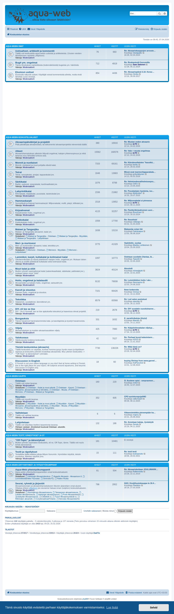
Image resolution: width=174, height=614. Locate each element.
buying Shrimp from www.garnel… (140, 361)
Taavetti (136, 259)
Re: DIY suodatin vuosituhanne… (139, 309)
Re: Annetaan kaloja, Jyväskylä (138, 422)
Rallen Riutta (62, 478)
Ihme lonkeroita (131, 290)
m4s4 (135, 383)
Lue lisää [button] (112, 607)
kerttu (135, 165)
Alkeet (18, 151)
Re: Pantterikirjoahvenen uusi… (139, 210)
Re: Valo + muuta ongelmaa (137, 151)
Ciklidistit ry (45, 497)
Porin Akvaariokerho (71, 494)
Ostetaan (20, 381)
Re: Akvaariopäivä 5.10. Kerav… (139, 72)
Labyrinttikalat (23, 191)
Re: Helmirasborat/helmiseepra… (139, 181)
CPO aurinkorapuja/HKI (135, 396)
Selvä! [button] (153, 607)
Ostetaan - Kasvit (65, 388)
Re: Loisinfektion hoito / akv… (138, 280)
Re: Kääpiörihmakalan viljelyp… (139, 328)
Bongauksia (22, 318)
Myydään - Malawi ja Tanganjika (39, 408)
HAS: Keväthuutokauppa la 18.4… (140, 483)
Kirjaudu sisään (13, 507)
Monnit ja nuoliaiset (26, 162)
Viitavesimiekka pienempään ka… (140, 412)
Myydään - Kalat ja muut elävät (40, 404)
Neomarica (137, 282)
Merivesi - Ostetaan (35, 250)
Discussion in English (27, 361)
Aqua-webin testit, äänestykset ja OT (25, 435)
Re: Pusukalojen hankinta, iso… (139, 191)
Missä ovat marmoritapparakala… (140, 172)
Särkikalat (20, 181)
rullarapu (137, 222)
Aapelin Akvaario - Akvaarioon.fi (66, 476)
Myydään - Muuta (58, 406)
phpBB (85, 599)
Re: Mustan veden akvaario (137, 142)
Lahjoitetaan (22, 422)
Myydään (20, 396)
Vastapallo (137, 53)
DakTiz (97, 533)
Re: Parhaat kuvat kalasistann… (139, 337)
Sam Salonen (139, 64)
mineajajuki (138, 271)
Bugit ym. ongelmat (26, 62)
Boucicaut (137, 212)
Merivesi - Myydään (56, 250)
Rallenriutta (138, 471)
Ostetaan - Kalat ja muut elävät (40, 388)
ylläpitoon (33, 488)
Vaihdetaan (21, 412)
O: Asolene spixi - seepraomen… (139, 381)
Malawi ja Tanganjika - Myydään (72, 236)
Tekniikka (20, 299)
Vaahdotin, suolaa (132, 243)
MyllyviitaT (137, 193)
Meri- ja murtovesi (25, 243)
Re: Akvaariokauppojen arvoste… (140, 51)
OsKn (135, 184)
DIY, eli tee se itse (25, 309)
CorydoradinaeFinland (44, 499)
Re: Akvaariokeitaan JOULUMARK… (141, 469)
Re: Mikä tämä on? (133, 347)
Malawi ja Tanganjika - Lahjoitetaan (31, 238)
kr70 (135, 144)
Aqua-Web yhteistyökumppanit (32, 469)
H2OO (135, 339)
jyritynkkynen (138, 174)
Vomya (136, 292)
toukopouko (138, 454)
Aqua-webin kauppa (16, 376)
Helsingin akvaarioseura (48, 494)
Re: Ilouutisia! (130, 220)
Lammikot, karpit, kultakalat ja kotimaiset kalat (41, 257)
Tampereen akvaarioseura (65, 492)
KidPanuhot (138, 363)
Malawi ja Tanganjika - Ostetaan (41, 236)
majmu (136, 415)
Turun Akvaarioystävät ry (64, 497)
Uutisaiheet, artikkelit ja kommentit (35, 51)
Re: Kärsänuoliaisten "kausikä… (139, 162)
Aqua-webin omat (15, 46)
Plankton (137, 485)
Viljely (18, 328)
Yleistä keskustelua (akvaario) (32, 347)
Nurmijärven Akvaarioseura (39, 492)
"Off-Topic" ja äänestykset (30, 440)
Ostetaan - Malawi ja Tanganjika (39, 392)
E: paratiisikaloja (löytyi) (135, 318)
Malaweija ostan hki (133, 229)
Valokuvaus (21, 337)
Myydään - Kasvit (65, 404)
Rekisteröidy (32, 507)
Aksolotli (128, 268)
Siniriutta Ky (47, 478)
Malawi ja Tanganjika (27, 229)
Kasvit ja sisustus (25, 290)
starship (136, 301)
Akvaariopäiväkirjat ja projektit (32, 142)
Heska (135, 74)
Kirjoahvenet (22, 210)
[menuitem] (22, 29)
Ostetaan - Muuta (58, 390)
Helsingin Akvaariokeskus (38, 476)
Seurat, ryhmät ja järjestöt (29, 483)
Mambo (136, 320)
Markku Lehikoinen (141, 245)
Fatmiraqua (138, 231)
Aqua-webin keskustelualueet (22, 137)
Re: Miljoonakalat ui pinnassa (138, 200)
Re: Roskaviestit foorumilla (137, 62)
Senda (136, 424)
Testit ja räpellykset (26, 451)
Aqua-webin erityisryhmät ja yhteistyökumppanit (31, 465)
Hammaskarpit (23, 200)
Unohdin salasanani (92, 511)
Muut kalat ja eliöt (25, 268)
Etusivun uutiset (24, 72)
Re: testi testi (130, 451)
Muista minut (110, 511)
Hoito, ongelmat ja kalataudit (31, 280)
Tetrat (18, 172)
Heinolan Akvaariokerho (68, 499)
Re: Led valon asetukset (135, 299)
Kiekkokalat (21, 220)
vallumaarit (137, 399)
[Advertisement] (87, 109)
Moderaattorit (28, 58)
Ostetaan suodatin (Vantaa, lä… (139, 257)
